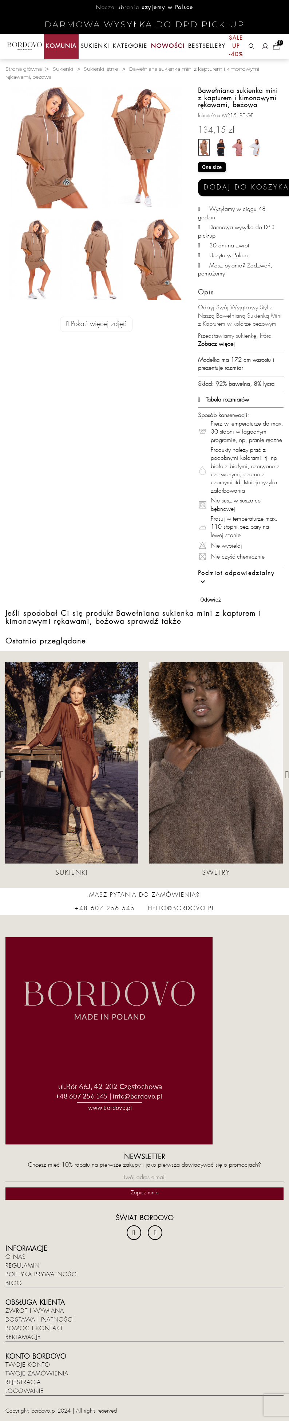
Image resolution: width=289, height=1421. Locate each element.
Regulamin (22, 1266)
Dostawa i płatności (39, 1319)
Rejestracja (23, 1382)
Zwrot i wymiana (34, 1311)
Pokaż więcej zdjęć (96, 324)
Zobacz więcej (216, 344)
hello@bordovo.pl (181, 908)
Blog (13, 1283)
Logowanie (24, 1391)
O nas (15, 1257)
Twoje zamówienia (36, 1373)
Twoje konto (27, 1365)
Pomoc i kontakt (34, 1328)
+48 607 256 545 (105, 908)
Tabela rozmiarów (223, 399)
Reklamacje (23, 1337)
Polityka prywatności (41, 1274)
